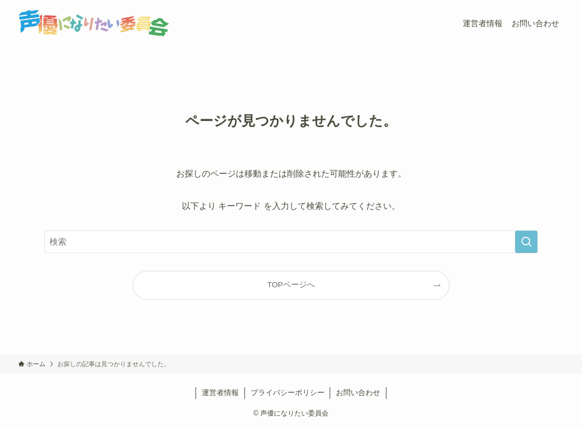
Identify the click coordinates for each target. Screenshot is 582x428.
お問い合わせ (358, 392)
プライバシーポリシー (288, 392)
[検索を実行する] (526, 241)
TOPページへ (291, 284)
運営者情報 (220, 392)
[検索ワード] (291, 241)
